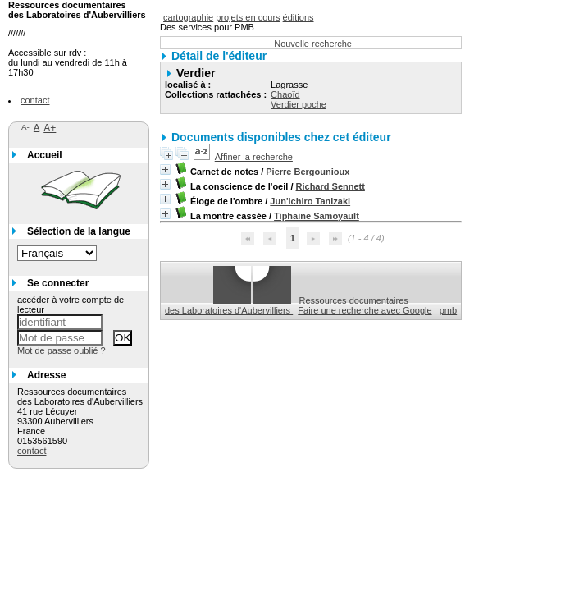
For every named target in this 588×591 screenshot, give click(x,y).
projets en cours (248, 17)
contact (35, 100)
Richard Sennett (330, 186)
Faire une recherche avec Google (364, 310)
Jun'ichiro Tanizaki (310, 201)
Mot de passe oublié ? (61, 350)
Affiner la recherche (254, 157)
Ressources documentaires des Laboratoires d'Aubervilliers (286, 305)
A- (25, 126)
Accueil (44, 155)
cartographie (188, 17)
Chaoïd (285, 94)
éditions (298, 17)
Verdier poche (298, 104)
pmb (448, 310)
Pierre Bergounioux (307, 171)
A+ (49, 128)
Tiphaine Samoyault (316, 216)
